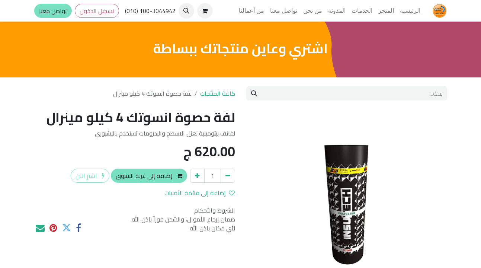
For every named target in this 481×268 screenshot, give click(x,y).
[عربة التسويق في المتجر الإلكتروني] (205, 11)
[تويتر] (66, 227)
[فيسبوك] (78, 227)
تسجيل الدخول (97, 10)
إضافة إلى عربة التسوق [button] (149, 175)
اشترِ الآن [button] (90, 175)
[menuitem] (410, 10)
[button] (186, 11)
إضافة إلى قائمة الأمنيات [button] (199, 192)
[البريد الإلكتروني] (40, 227)
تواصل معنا (53, 10)
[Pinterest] (53, 227)
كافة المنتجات (217, 93)
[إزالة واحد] (228, 176)
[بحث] (254, 93)
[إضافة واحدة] (197, 176)
